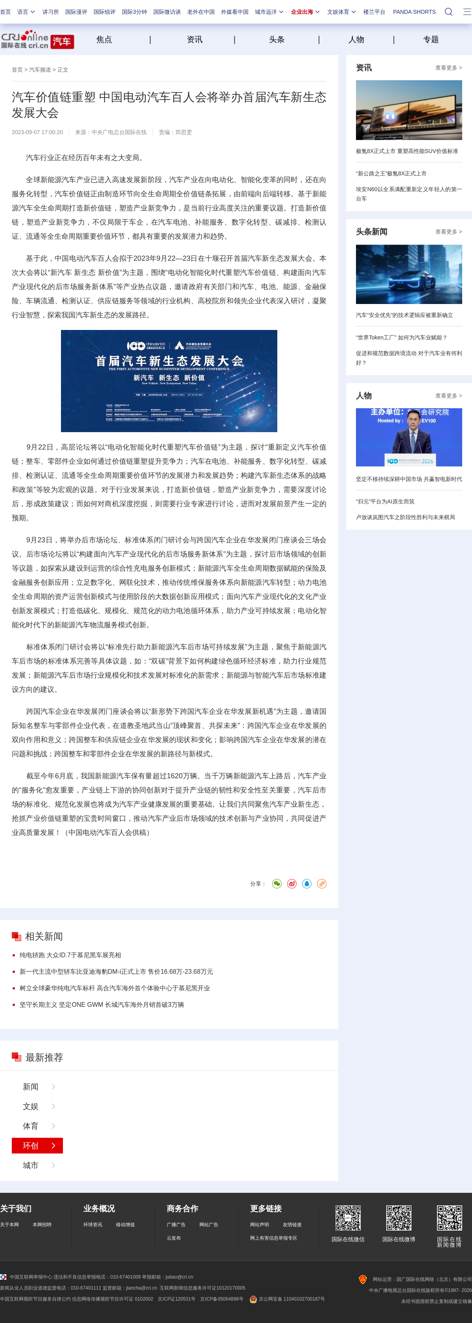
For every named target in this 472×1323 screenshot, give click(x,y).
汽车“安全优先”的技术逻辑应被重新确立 (404, 315)
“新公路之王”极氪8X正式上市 (391, 173)
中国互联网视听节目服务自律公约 (35, 1299)
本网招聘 (42, 1224)
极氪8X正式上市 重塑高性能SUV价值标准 (407, 151)
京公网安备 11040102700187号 (286, 1299)
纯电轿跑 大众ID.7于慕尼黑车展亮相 (70, 955)
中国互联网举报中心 (26, 1277)
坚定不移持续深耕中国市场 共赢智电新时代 (409, 479)
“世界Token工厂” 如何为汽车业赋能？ (402, 337)
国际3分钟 (134, 12)
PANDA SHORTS (414, 12)
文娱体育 (342, 12)
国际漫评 (76, 12)
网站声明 (259, 1224)
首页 (5, 12)
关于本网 (9, 1224)
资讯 (195, 39)
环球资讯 (92, 1224)
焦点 (121, 39)
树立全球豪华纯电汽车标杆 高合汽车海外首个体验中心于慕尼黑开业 (115, 988)
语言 (26, 12)
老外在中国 (201, 12)
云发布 (174, 1238)
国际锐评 (105, 12)
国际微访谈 (167, 12)
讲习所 (50, 12)
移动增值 (125, 1224)
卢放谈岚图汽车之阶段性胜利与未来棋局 (405, 517)
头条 (277, 39)
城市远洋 (270, 12)
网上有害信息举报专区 (273, 1238)
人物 (356, 39)
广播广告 (176, 1224)
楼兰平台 (374, 12)
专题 (431, 39)
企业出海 (306, 12)
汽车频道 (40, 69)
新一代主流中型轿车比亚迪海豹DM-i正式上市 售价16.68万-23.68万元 (116, 971)
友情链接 (292, 1224)
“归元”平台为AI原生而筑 (385, 501)
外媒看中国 (235, 12)
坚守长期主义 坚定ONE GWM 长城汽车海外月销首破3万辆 (102, 1004)
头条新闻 (371, 231)
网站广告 (208, 1224)
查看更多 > (448, 67)
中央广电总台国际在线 (119, 132)
